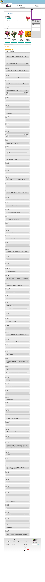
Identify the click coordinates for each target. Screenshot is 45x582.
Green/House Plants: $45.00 (18, 21)
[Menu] (5, 2)
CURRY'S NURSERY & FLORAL (9, 13)
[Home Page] (2, 2)
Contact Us (25, 541)
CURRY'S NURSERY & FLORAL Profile (16, 9)
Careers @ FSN (26, 542)
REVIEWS (9, 44)
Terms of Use (25, 547)
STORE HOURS (17, 44)
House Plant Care (14, 542)
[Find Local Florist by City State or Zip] (6, 3)
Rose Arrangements (8, 541)
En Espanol (25, 544)
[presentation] (36, 35)
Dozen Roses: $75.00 (7, 20)
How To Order (7, 42)
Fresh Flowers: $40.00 (17, 20)
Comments (33, 27)
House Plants (7, 544)
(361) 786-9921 (8, 16)
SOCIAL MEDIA (26, 44)
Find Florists (5, 9)
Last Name (33, 24)
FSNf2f (19, 542)
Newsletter (25, 545)
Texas (7, 9)
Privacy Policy (25, 546)
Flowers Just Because (8, 542)
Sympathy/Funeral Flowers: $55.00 (9, 21)
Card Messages (13, 541)
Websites (19, 541)
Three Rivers (10, 9)
